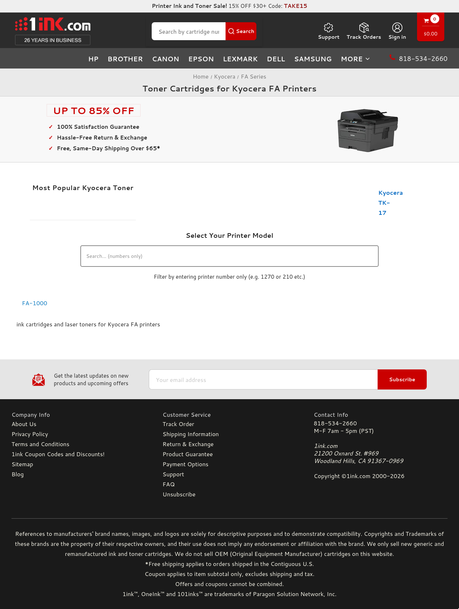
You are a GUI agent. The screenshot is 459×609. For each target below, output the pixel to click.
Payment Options (185, 464)
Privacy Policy (29, 434)
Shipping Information (190, 434)
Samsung (313, 58)
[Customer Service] (229, 414)
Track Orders (364, 31)
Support (328, 31)
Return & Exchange (187, 444)
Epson (201, 58)
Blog (17, 474)
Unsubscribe (178, 494)
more (356, 58)
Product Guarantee (187, 454)
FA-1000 (34, 303)
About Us (23, 424)
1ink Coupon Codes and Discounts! (58, 454)
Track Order (178, 424)
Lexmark (240, 58)
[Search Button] (241, 31)
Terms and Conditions (40, 444)
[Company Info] (78, 414)
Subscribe (402, 379)
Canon (165, 58)
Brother (125, 58)
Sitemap (22, 464)
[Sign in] (397, 31)
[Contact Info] (381, 414)
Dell (276, 58)
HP (93, 58)
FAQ (168, 484)
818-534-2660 (335, 423)
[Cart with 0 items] (430, 28)
